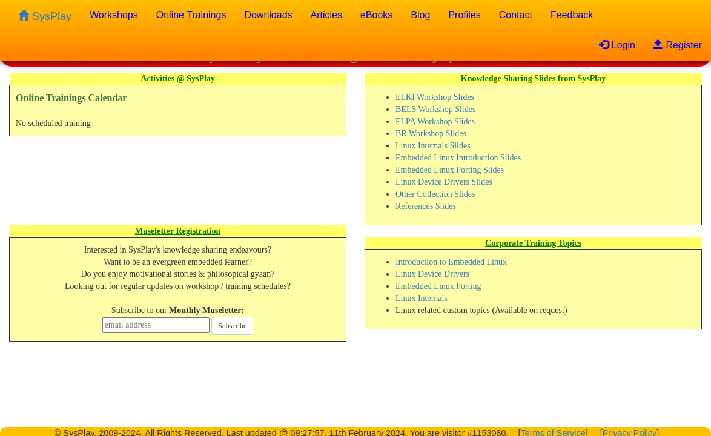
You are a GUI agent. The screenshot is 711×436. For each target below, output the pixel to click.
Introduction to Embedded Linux (451, 261)
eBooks (376, 15)
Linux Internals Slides (433, 145)
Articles (326, 15)
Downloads (268, 15)
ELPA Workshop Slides (435, 121)
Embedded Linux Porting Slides (449, 169)
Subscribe (232, 326)
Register (677, 45)
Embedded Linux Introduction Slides (458, 157)
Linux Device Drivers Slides (443, 182)
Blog (420, 15)
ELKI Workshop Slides (434, 97)
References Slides (425, 206)
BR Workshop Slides (430, 133)
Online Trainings (191, 15)
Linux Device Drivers (432, 274)
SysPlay (44, 16)
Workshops (114, 15)
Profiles (464, 15)
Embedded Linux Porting (438, 286)
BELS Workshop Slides (435, 109)
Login (617, 45)
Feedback (572, 15)
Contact (515, 15)
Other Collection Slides (435, 194)
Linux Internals (421, 298)
